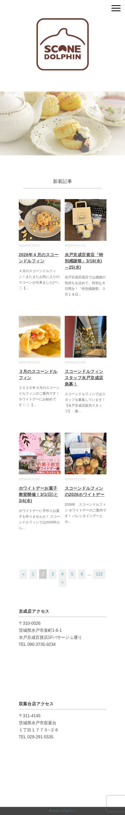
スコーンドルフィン (64, 811)
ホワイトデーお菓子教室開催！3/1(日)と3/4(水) (38, 494)
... (27, 288)
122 (99, 574)
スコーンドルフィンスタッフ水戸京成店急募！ (84, 377)
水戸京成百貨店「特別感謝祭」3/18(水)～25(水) (84, 261)
